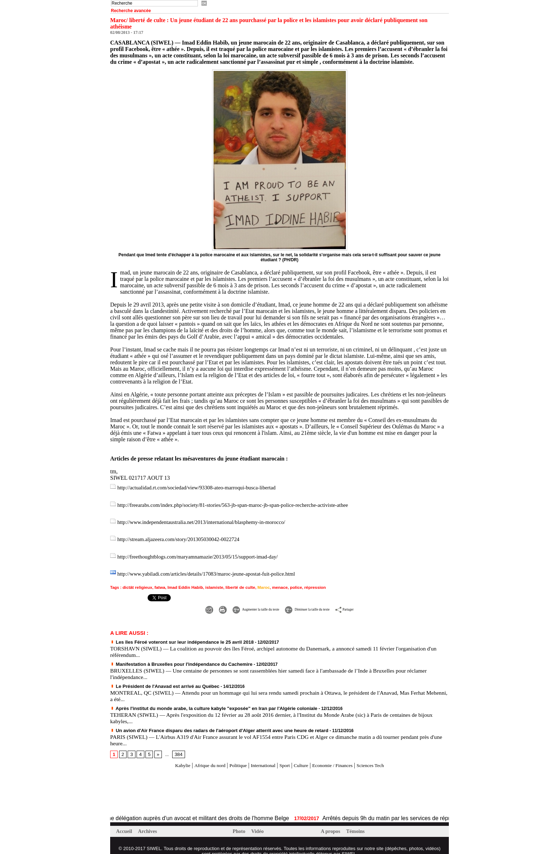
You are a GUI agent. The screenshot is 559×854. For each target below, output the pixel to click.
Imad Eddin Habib (181, 582)
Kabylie (168, 757)
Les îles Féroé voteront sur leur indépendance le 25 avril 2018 (175, 635)
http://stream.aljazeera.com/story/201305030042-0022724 (183, 536)
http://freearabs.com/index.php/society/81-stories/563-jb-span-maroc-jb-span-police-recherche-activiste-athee (242, 503)
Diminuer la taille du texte (316, 603)
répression (303, 582)
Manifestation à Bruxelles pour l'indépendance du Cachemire (175, 657)
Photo (240, 823)
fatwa (157, 582)
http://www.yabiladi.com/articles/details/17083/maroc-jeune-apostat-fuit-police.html (213, 569)
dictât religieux (136, 582)
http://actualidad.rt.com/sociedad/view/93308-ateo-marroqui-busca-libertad (203, 487)
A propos (332, 823)
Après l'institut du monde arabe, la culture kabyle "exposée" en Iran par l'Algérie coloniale (204, 700)
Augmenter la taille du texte (239, 603)
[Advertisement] (193, 784)
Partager (370, 603)
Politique (231, 757)
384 (176, 746)
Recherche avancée (131, 10)
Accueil (125, 823)
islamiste (208, 582)
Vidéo (259, 823)
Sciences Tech (384, 757)
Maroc (254, 582)
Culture (303, 757)
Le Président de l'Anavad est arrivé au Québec (160, 678)
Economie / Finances (340, 757)
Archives (149, 823)
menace (269, 582)
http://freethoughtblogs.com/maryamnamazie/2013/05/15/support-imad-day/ (204, 553)
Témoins (358, 823)
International (260, 757)
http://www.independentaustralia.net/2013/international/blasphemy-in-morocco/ (208, 520)
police (285, 582)
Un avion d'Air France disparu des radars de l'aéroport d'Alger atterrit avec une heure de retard (209, 722)
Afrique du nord (198, 757)
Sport (285, 757)
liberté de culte (233, 582)
